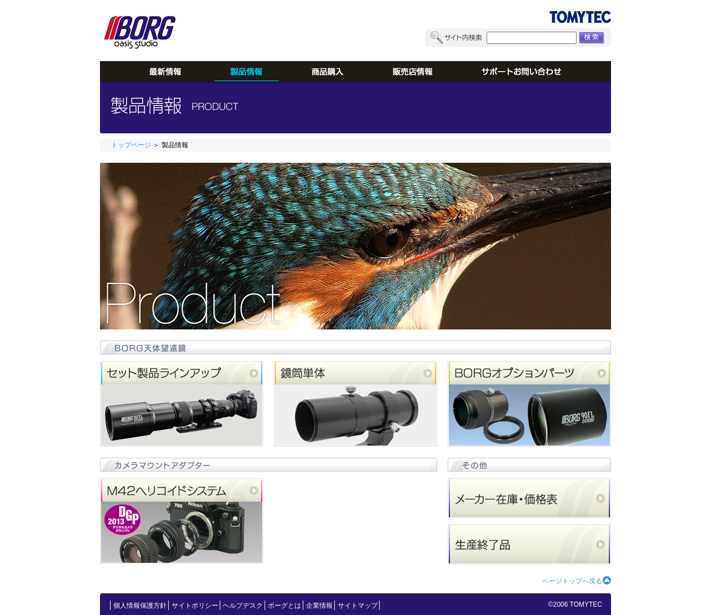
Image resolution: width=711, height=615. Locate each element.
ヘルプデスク (243, 605)
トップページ (131, 145)
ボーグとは (284, 605)
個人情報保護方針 (140, 605)
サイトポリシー (195, 605)
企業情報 (319, 605)
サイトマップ (358, 605)
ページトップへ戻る (572, 581)
